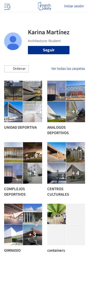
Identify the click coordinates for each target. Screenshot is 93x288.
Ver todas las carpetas (68, 68)
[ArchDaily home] (44, 6)
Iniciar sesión (74, 6)
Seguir (49, 50)
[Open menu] (6, 6)
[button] (16, 69)
